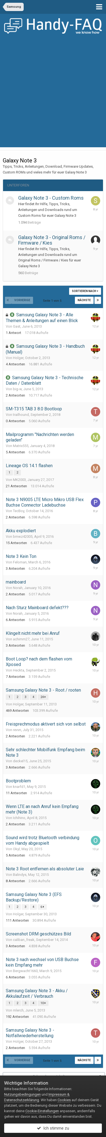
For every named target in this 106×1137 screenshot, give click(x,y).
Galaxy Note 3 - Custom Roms (51, 198)
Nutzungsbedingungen (22, 1094)
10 (43, 1003)
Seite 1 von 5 (53, 301)
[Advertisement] (53, 94)
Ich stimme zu (53, 1128)
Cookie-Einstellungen (42, 1111)
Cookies (64, 1100)
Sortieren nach (85, 291)
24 (43, 697)
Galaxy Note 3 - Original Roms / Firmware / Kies (51, 240)
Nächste (84, 300)
